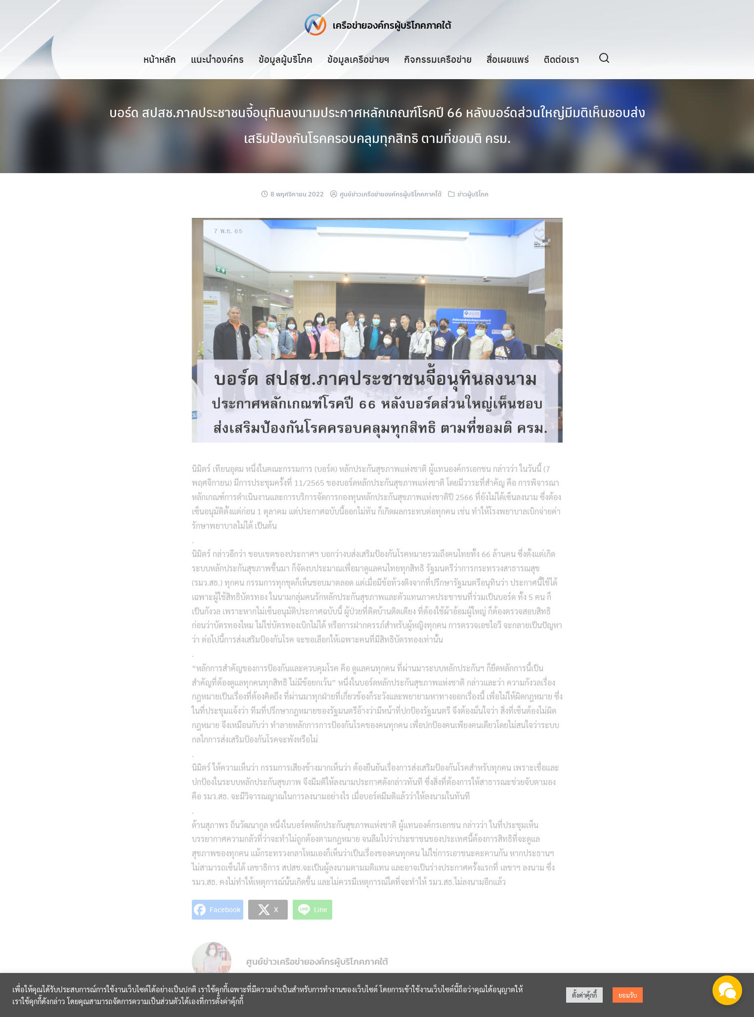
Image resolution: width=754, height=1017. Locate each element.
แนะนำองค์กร (217, 59)
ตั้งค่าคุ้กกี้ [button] (584, 995)
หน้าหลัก (159, 59)
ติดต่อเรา (561, 59)
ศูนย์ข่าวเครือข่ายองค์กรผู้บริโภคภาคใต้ (391, 193)
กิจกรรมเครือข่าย (438, 59)
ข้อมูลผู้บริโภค (285, 59)
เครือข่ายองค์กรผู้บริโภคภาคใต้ (392, 24)
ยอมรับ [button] (628, 995)
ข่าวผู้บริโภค (472, 193)
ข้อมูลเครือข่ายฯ (358, 59)
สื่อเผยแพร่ (508, 59)
